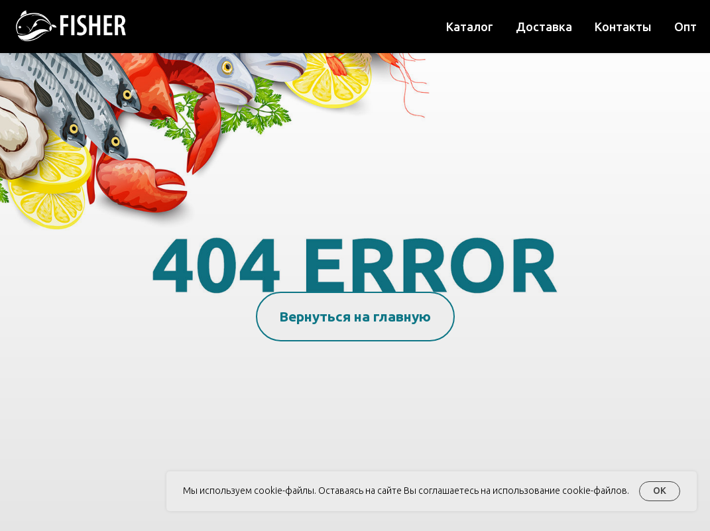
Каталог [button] (469, 26)
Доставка (544, 26)
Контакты (623, 26)
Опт (685, 26)
